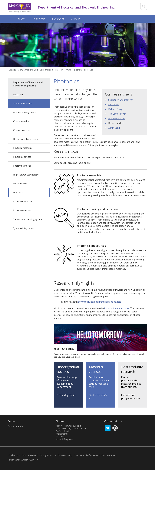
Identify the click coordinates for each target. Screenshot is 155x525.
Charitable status (108, 455)
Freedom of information (87, 455)
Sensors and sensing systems (28, 219)
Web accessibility (65, 455)
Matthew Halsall (116, 118)
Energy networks (22, 165)
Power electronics (22, 210)
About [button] (75, 19)
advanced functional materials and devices (99, 301)
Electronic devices (22, 156)
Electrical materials (22, 147)
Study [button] (21, 19)
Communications (22, 121)
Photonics (88, 69)
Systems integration (23, 228)
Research (59, 69)
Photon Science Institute (116, 308)
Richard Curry (115, 109)
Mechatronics (20, 183)
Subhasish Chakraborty (120, 99)
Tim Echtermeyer (117, 113)
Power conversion (22, 201)
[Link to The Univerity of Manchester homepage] (19, 7)
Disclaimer (13, 455)
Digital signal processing (26, 139)
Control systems (21, 130)
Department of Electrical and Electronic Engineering (31, 69)
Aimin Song (114, 127)
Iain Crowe (113, 104)
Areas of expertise (74, 69)
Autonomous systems (24, 112)
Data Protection (28, 455)
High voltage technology (25, 174)
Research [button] (38, 19)
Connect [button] (58, 19)
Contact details (15, 426)
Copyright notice (46, 455)
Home (10, 18)
